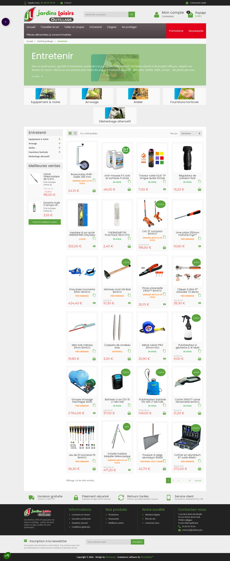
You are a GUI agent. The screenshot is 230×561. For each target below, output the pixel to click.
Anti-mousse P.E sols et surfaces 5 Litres (117, 177)
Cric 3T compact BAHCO (152, 233)
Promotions (176, 31)
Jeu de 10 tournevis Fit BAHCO (82, 456)
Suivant (198, 480)
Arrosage (33, 143)
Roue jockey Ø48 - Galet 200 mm (82, 176)
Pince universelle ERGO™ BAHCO (152, 289)
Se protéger (129, 27)
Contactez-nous (152, 522)
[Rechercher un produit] (106, 14)
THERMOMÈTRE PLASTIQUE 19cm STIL (117, 234)
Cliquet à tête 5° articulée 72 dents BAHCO (187, 292)
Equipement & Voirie (39, 139)
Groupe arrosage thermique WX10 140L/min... (82, 402)
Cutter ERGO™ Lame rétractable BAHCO (187, 401)
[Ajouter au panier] (94, 190)
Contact (65, 2)
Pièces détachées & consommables (49, 34)
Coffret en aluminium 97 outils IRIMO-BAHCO (187, 457)
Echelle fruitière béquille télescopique (117, 455)
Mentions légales (152, 514)
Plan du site (150, 518)
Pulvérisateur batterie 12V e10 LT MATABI (152, 401)
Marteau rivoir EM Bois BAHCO (117, 291)
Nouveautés (196, 31)
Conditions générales (81, 526)
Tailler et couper (74, 27)
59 (189, 480)
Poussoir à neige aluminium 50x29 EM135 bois (152, 457)
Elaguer (112, 27)
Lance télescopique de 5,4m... (51, 176)
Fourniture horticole (38, 152)
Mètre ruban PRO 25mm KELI (152, 346)
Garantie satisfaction (81, 518)
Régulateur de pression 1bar (187, 177)
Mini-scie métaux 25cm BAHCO (82, 346)
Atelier (32, 147)
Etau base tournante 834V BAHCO (82, 291)
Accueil (31, 27)
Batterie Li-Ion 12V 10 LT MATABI (117, 401)
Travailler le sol (50, 27)
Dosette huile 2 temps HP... (51, 204)
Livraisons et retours (81, 514)
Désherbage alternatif (39, 156)
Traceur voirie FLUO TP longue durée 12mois (152, 177)
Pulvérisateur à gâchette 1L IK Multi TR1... (187, 347)
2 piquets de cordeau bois (117, 346)
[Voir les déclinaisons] (164, 189)
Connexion (168, 16)
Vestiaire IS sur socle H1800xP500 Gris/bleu (82, 234)
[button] (7, 555)
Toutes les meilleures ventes (45, 222)
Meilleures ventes (116, 522)
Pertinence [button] (186, 133)
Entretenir (96, 27)
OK (131, 14)
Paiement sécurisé (80, 522)
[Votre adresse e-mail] (108, 542)
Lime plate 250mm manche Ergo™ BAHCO (187, 235)
